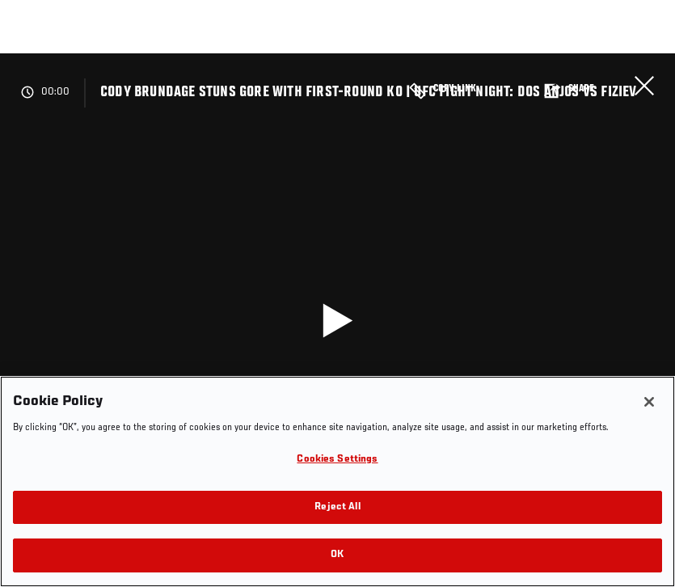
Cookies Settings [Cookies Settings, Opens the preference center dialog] (337, 459)
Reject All (337, 507)
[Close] (649, 402)
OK (337, 555)
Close (644, 85)
